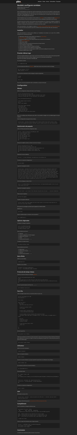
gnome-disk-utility (25, 40)
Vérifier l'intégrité (22, 38)
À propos (58, 1)
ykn (18, 1)
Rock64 (41, 18)
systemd (35, 274)
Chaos (43, 1)
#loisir (28, 9)
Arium (47, 1)
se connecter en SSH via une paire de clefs (38, 401)
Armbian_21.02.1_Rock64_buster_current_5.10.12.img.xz (49, 26)
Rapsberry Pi (57, 18)
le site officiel (43, 36)
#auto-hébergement (20, 9)
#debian (25, 9)
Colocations (52, 1)
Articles (40, 1)
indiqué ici (32, 66)
